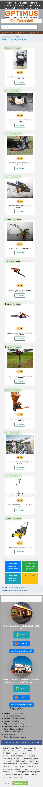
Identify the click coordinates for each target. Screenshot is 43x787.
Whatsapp (21, 635)
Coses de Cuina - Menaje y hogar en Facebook (21, 742)
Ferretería (11, 2)
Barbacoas (27, 8)
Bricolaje (27, 5)
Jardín (20, 2)
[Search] (19, 27)
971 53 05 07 (21, 643)
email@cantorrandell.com (21, 651)
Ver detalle (20, 82)
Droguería (9, 8)
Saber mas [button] (17, 777)
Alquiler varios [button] (30, 575)
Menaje (33, 2)
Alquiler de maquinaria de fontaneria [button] (13, 578)
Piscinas (19, 5)
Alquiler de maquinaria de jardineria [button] (30, 566)
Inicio (4, 37)
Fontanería (8, 5)
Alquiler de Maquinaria (16, 37)
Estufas (18, 8)
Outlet (36, 8)
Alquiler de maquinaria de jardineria (15, 39)
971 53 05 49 (21, 697)
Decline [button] (7, 783)
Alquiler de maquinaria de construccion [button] (13, 566)
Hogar (26, 2)
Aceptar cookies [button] (20, 783)
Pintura (36, 5)
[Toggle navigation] (6, 599)
